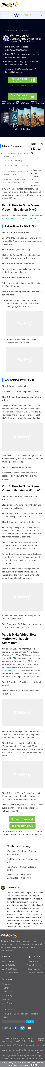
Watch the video (24, 129)
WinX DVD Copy (9, 969)
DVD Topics (32, 961)
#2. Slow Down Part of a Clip (16, 166)
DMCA (17, 1041)
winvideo (22, 15)
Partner (5, 988)
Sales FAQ (7, 995)
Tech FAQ (6, 999)
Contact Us (7, 992)
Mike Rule (13, 887)
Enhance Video (22, 30)
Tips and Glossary (35, 973)
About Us (6, 984)
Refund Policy (28, 1041)
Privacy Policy (17, 1038)
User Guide (7, 1003)
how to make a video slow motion (21, 218)
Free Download (24, 80)
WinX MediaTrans (10, 973)
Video (12, 30)
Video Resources (35, 965)
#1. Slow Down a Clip (13, 161)
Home (5, 30)
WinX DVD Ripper (10, 965)
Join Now (30, 1022)
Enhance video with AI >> (22, 86)
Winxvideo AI (19, 35)
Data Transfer (33, 969)
